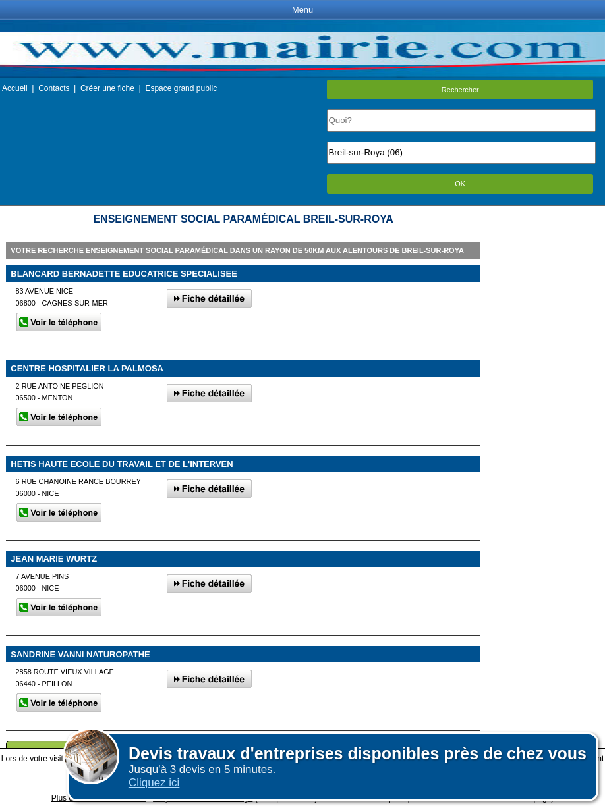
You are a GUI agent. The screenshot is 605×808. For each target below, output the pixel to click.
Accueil (15, 88)
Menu (302, 9)
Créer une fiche (107, 88)
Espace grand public (181, 88)
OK (460, 184)
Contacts (53, 88)
